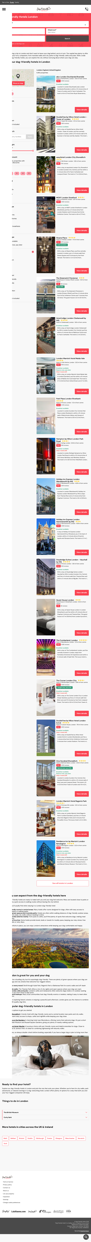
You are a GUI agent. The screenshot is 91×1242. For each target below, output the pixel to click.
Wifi (7, 105)
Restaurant (10, 260)
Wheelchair (10, 120)
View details (82, 111)
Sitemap (5, 1201)
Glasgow (59, 1140)
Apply (30, 137)
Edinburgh (40, 1140)
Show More (6, 231)
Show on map (18, 83)
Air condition (10, 291)
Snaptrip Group (84, 1232)
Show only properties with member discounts (15, 161)
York (5, 1145)
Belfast (13, 1140)
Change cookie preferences (11, 1204)
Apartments (10, 215)
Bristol (21, 1140)
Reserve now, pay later (14, 245)
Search (67, 39)
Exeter (49, 1140)
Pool (7, 109)
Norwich (81, 1140)
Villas (8, 222)
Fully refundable (12, 241)
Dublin (30, 1140)
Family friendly (11, 279)
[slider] (3, 150)
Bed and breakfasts (13, 226)
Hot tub (8, 287)
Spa (7, 294)
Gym (7, 117)
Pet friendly (8, 94)
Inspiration (6, 1198)
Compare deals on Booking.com (14, 44)
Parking (8, 113)
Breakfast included (12, 124)
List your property (8, 1195)
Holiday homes (11, 218)
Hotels (8, 211)
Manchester (69, 1140)
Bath (5, 1140)
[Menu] (4, 9)
